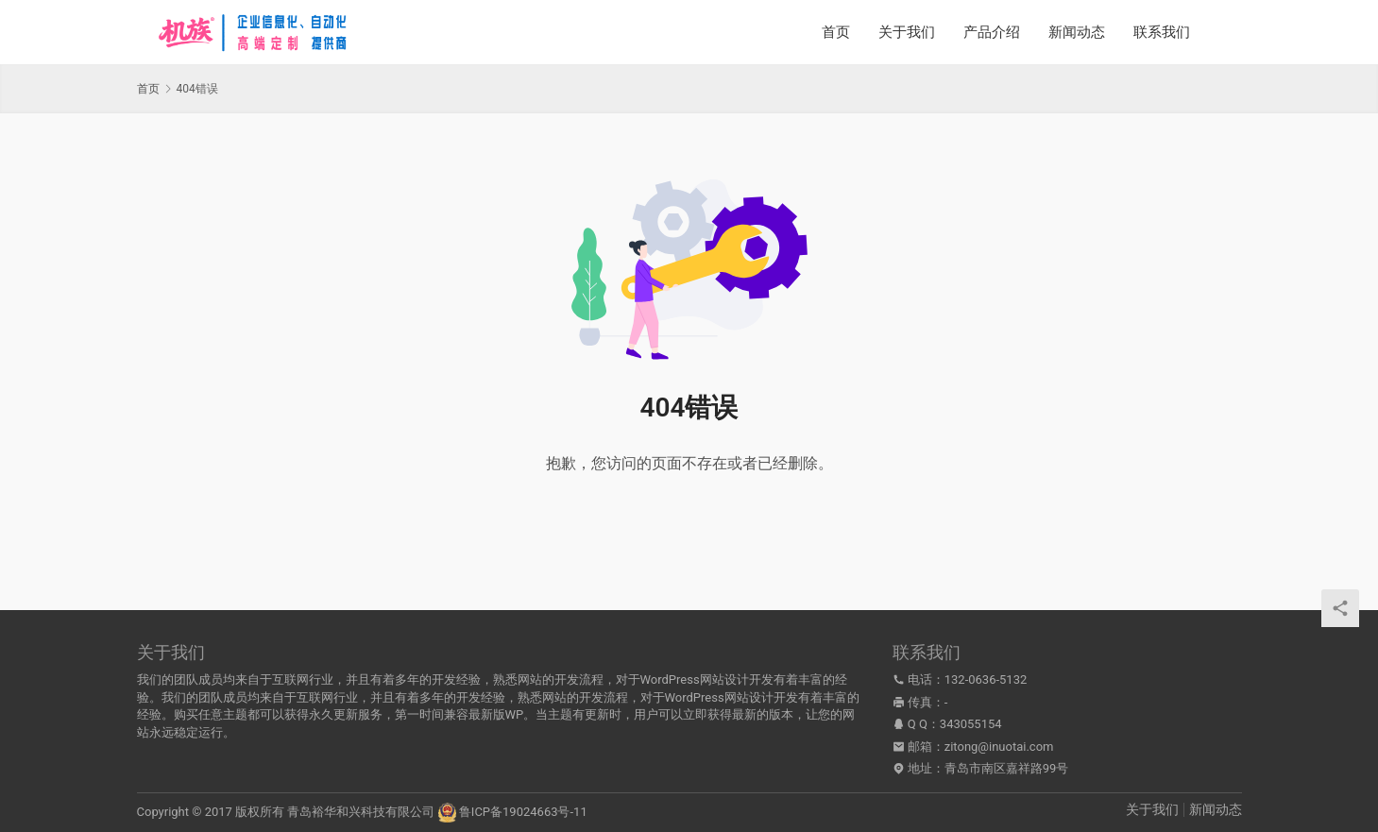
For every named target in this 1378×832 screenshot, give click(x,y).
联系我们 (1161, 32)
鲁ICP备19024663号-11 (523, 812)
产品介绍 (991, 32)
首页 (836, 32)
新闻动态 (1076, 32)
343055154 (971, 724)
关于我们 (906, 32)
